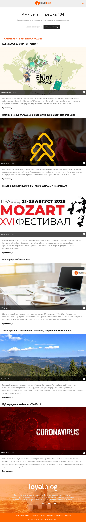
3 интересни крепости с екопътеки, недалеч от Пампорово (36, 330)
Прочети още (8, 108)
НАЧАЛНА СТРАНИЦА (51, 27)
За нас (42, 515)
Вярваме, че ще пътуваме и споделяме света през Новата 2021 (38, 114)
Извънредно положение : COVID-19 (21, 404)
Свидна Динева (6, 92)
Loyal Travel (4, 163)
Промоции (34, 515)
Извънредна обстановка (16, 259)
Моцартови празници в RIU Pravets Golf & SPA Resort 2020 (34, 185)
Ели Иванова (5, 379)
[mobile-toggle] (3, 3)
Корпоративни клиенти (55, 515)
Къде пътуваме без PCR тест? (20, 43)
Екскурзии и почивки (22, 515)
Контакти (68, 515)
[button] (83, 3)
